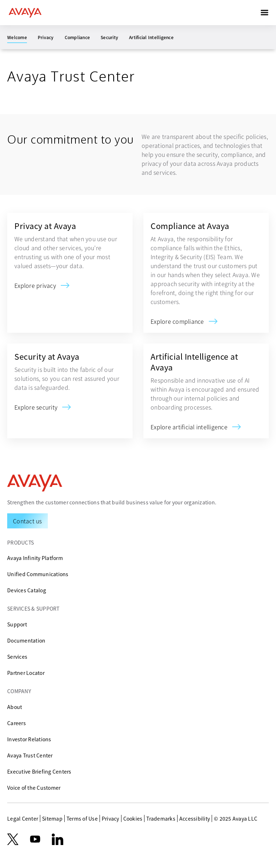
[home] (25, 13)
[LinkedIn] (57, 839)
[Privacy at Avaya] (35, 285)
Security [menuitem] (109, 37)
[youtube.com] (35, 839)
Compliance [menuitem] (77, 37)
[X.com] (12, 839)
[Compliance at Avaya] (177, 321)
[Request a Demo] (27, 521)
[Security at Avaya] (36, 407)
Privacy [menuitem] (46, 37)
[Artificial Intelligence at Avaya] (189, 427)
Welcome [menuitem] (17, 37)
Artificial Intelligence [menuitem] (151, 37)
